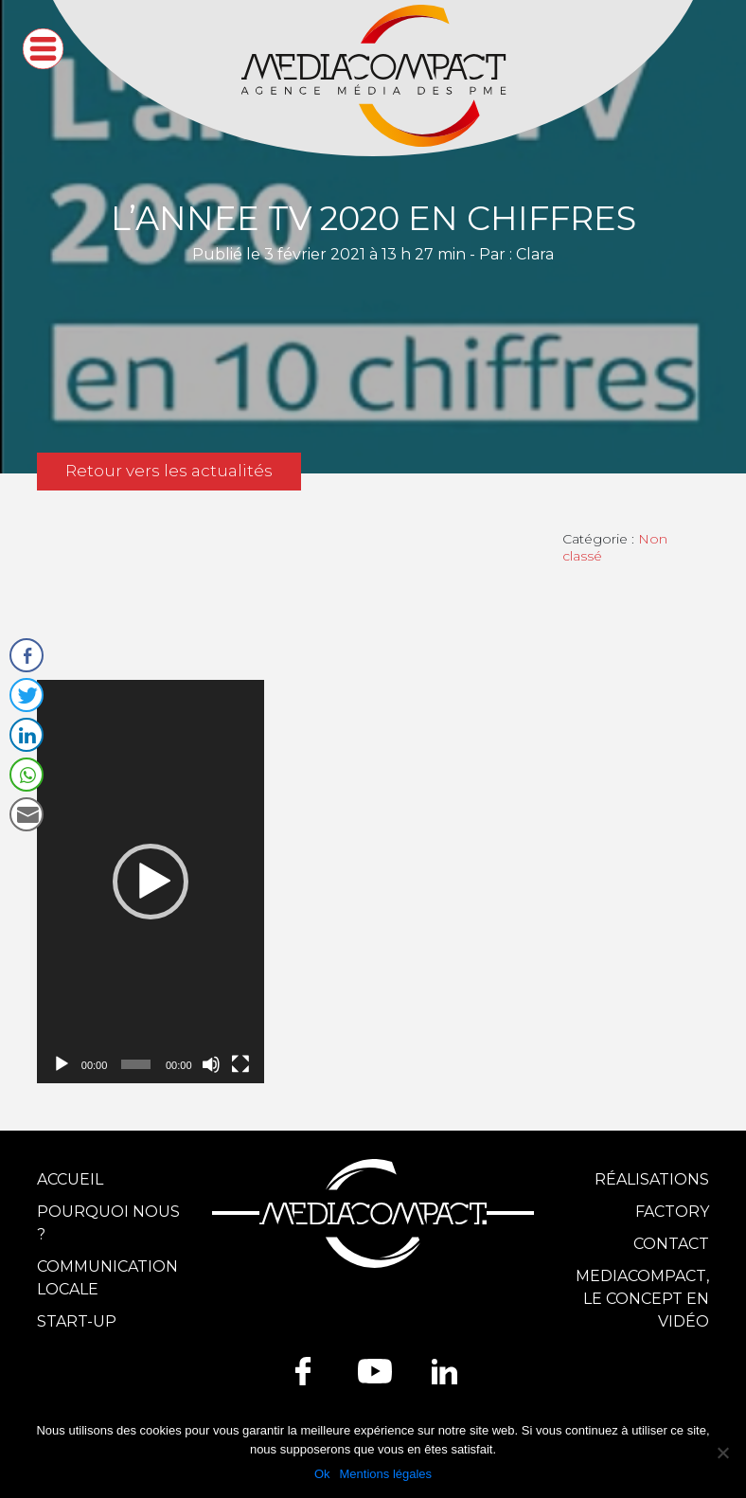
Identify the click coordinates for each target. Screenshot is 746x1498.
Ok (322, 1474)
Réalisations (652, 1179)
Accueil (70, 1179)
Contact (671, 1244)
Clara (535, 254)
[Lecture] (61, 1064)
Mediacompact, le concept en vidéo (642, 1298)
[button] (150, 881)
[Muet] (211, 1064)
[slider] (136, 1064)
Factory (672, 1212)
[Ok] (722, 1452)
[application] (150, 881)
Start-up (76, 1321)
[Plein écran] (240, 1064)
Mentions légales (386, 1474)
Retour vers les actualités (169, 470)
